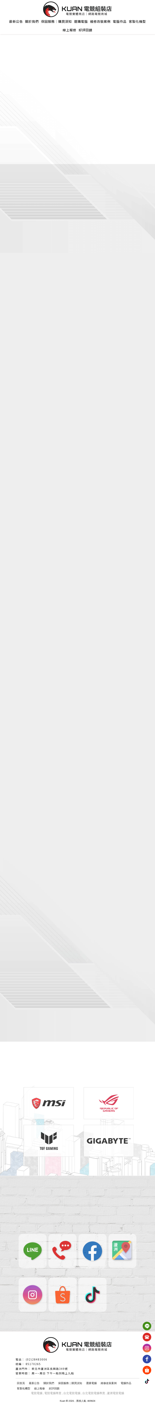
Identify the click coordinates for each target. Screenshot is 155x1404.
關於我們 (32, 21)
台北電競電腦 (71, 1393)
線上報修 (69, 30)
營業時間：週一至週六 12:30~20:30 (63, 914)
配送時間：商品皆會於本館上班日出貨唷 (68, 925)
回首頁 (21, 1383)
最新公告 (16, 21)
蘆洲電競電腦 (115, 1393)
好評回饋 (85, 30)
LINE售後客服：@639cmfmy (57, 904)
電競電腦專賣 (52, 1393)
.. (75, 1400)
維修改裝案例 (100, 21)
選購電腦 (81, 21)
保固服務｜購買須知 (56, 21)
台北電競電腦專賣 (93, 1393)
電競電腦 (36, 1393)
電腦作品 (120, 21)
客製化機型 (137, 21)
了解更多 (36, 285)
